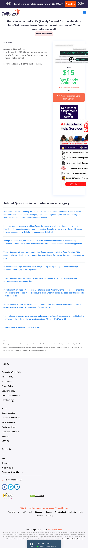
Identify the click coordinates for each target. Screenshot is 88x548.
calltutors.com (55, 530)
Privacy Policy (7, 386)
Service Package (8, 422)
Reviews (5, 463)
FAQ (3, 454)
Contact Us (6, 449)
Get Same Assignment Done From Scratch (68, 97)
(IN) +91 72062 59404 (12, 480)
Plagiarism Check (9, 427)
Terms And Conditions (11, 396)
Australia (11, 512)
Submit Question (8, 413)
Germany (49, 515)
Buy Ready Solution (68, 81)
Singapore (39, 512)
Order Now (70, 4)
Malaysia (72, 512)
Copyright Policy (8, 391)
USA (24, 512)
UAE (30, 512)
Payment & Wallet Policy (11, 372)
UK (19, 512)
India (81, 512)
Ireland (40, 515)
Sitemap (5, 436)
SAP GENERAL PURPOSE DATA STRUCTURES (21, 327)
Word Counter (7, 468)
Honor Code (6, 381)
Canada (49, 512)
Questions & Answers (10, 432)
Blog (3, 458)
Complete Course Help (11, 418)
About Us (5, 408)
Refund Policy (7, 377)
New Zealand (60, 512)
